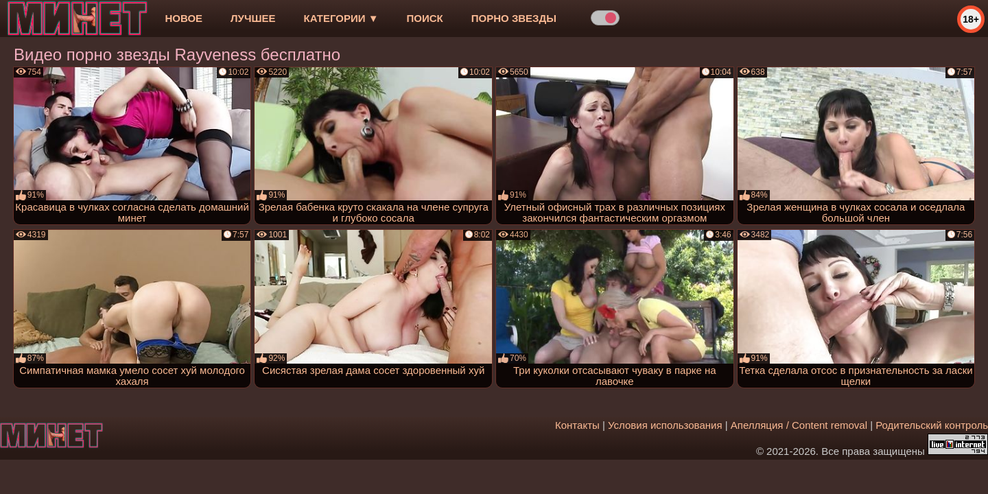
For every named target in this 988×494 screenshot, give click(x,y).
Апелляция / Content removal (799, 425)
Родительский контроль (931, 425)
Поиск (425, 18)
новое (183, 18)
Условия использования (665, 425)
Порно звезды (513, 18)
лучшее (253, 18)
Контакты (577, 425)
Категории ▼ (341, 18)
